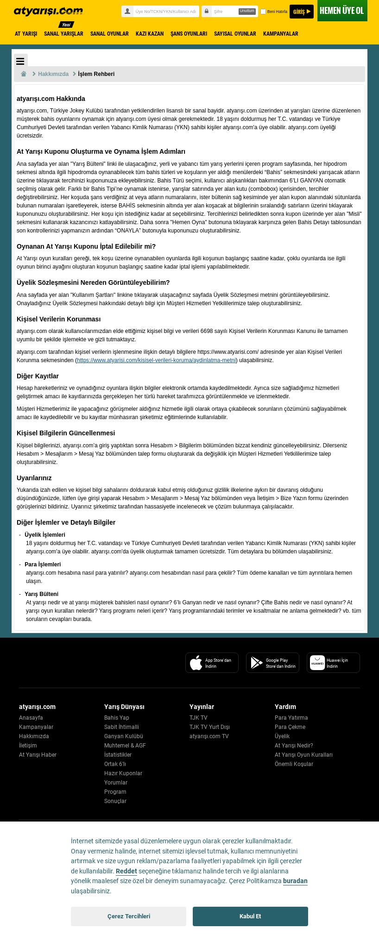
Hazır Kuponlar (123, 773)
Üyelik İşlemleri (45, 535)
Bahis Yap (116, 718)
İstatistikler (118, 755)
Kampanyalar (36, 727)
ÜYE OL (342, 10)
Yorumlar (115, 782)
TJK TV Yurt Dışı (210, 727)
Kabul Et (250, 916)
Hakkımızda (34, 736)
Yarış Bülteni (41, 594)
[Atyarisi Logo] (61, 662)
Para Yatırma (291, 718)
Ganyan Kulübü (123, 736)
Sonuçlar (115, 801)
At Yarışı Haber (38, 755)
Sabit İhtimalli (121, 727)
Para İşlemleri (43, 564)
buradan (295, 881)
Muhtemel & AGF (125, 745)
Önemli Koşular (294, 764)
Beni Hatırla (273, 11)
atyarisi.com (56, 12)
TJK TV (199, 718)
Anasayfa (31, 718)
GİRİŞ (299, 11)
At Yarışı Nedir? (294, 745)
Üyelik (282, 736)
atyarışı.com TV (209, 736)
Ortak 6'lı (115, 764)
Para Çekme (290, 727)
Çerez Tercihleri (128, 916)
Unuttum (247, 11)
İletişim (28, 745)
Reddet (126, 871)
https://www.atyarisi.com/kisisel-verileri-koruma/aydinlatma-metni (156, 360)
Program (115, 792)
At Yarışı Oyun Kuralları (304, 755)
